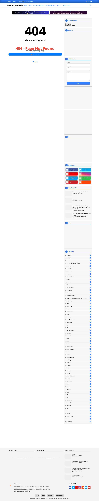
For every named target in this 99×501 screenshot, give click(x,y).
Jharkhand (79, 333)
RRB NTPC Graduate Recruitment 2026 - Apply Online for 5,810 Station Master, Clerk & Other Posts (82, 215)
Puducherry (79, 381)
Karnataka (79, 335)
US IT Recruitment (38, 5)
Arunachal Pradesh (79, 276)
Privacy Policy (22, 1)
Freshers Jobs (79, 306)
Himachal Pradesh (79, 319)
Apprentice (79, 271)
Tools (58, 5)
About (43, 495)
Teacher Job (79, 403)
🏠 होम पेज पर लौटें (35, 54)
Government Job (79, 311)
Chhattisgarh (79, 293)
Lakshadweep (79, 343)
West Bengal (79, 421)
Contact (74, 199)
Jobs (30, 5)
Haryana (79, 317)
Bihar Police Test (79, 287)
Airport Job (79, 260)
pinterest (72, 182)
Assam (79, 279)
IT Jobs (79, 325)
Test (79, 408)
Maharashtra (79, 352)
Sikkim (79, 394)
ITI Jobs (79, 327)
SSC (79, 397)
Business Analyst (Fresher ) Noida (80, 192)
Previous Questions (79, 376)
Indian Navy (79, 322)
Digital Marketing (50, 5)
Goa (79, 309)
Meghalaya (79, 360)
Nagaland (79, 365)
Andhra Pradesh (79, 266)
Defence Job (79, 301)
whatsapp (85, 178)
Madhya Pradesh (79, 349)
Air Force (79, 258)
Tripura (79, 413)
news (79, 368)
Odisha (79, 373)
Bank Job (79, 282)
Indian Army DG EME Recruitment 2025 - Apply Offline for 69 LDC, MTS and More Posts (81, 207)
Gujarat (79, 314)
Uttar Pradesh (79, 416)
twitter (85, 170)
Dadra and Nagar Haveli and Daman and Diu (79, 298)
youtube (73, 174)
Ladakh (79, 341)
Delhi (79, 303)
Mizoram (79, 362)
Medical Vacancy (79, 357)
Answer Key (79, 268)
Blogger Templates (40, 498)
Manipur (79, 354)
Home (25, 5)
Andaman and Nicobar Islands (79, 263)
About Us (9, 1)
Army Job (79, 274)
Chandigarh (79, 290)
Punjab (79, 384)
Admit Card (79, 255)
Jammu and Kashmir (79, 330)
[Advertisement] (78, 44)
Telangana (79, 405)
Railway (79, 386)
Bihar (79, 284)
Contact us (15, 1)
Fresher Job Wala (15, 5)
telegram (72, 178)
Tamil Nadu (79, 400)
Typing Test (66, 5)
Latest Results (79, 346)
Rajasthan (79, 389)
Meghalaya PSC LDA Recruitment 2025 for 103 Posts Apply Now (81, 469)
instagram (85, 174)
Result (79, 392)
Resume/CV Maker (76, 475)
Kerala (79, 338)
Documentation (29, 1)
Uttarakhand (79, 419)
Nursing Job (79, 370)
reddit (85, 182)
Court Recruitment (79, 295)
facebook (72, 170)
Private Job (79, 378)
